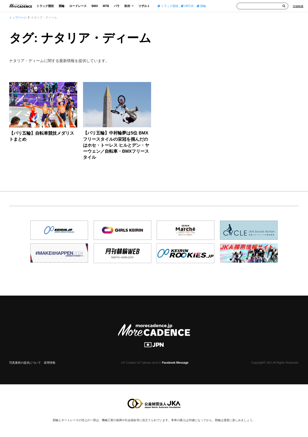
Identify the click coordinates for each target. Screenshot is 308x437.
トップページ (17, 17)
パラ (117, 6)
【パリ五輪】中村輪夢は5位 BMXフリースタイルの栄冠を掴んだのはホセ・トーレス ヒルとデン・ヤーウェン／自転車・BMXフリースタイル (116, 145)
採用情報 (49, 362)
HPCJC (187, 6)
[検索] (283, 6)
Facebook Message (175, 362)
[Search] (298, 6)
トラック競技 (45, 6)
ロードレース (78, 6)
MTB (106, 6)
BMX (94, 6)
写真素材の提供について (25, 362)
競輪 (61, 6)
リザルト (144, 6)
